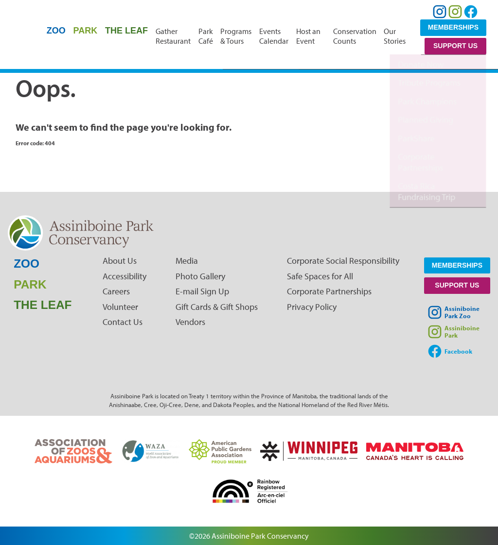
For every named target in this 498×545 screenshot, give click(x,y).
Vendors (190, 321)
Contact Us (122, 321)
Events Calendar (273, 36)
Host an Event (308, 36)
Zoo (56, 30)
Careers (116, 291)
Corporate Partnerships (329, 291)
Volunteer (120, 306)
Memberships (453, 27)
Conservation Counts (354, 36)
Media (187, 260)
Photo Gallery (200, 276)
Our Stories (395, 36)
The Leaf (126, 30)
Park (85, 30)
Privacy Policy (312, 306)
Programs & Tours (235, 36)
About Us (120, 260)
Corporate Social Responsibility (343, 260)
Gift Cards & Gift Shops (217, 306)
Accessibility (124, 276)
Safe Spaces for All (320, 276)
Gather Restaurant (173, 36)
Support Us (455, 46)
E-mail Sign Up (202, 291)
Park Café (205, 36)
